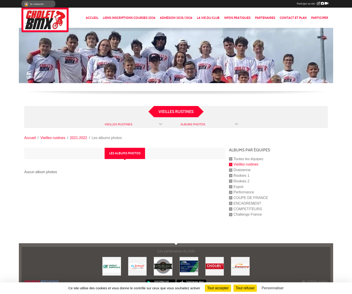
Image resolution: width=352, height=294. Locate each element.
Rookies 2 (241, 181)
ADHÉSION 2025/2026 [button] (176, 18)
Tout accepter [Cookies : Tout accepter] (218, 288)
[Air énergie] (137, 266)
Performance (243, 192)
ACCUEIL (92, 18)
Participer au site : (312, 3)
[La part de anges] (163, 266)
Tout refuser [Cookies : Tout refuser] (245, 288)
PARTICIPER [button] (319, 18)
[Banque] (111, 266)
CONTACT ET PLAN (293, 18)
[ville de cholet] (214, 266)
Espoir (238, 186)
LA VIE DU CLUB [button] (208, 18)
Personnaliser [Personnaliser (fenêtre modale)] (273, 288)
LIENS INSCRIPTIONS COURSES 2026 (129, 18)
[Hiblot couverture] (189, 266)
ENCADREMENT (247, 203)
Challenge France (247, 214)
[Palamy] (240, 266)
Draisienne (242, 170)
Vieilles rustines (245, 164)
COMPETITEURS (247, 209)
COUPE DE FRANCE (250, 198)
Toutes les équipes (248, 159)
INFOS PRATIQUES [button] (237, 18)
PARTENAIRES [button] (265, 18)
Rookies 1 (241, 175)
